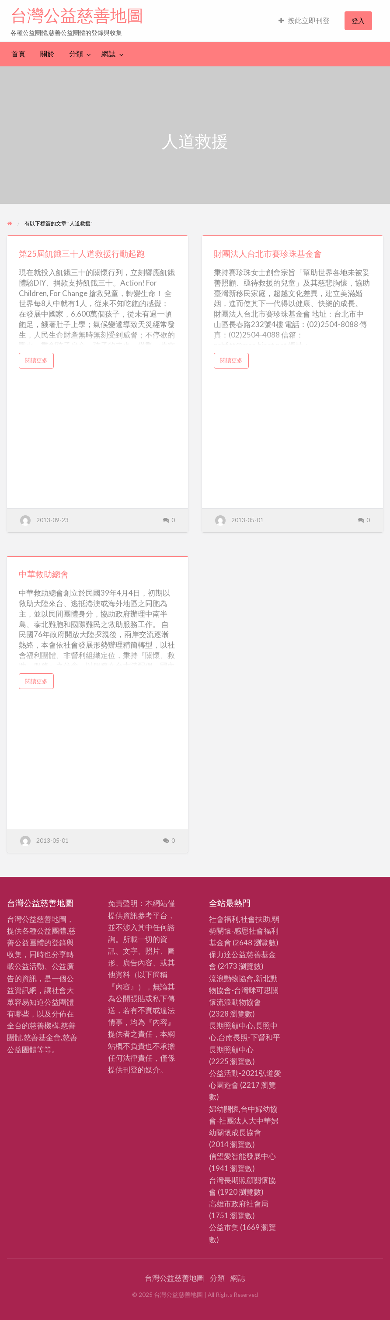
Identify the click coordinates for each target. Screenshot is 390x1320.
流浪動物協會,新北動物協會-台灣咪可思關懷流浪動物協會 (244, 990)
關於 (47, 54)
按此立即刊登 (304, 20)
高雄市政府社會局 (238, 1203)
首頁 (18, 54)
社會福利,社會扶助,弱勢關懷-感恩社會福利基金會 (244, 930)
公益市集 (224, 1227)
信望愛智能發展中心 (242, 1156)
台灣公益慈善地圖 (76, 15)
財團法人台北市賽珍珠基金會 (268, 253)
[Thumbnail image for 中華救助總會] (97, 556)
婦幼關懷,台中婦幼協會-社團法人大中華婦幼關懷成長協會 (244, 1120)
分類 (76, 54)
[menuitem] (304, 20)
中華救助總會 (44, 574)
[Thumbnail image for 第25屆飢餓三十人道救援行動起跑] (97, 235)
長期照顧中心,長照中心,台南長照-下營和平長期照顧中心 (244, 1037)
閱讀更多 (39, 362)
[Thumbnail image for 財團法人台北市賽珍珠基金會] (292, 235)
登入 (358, 20)
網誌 (108, 54)
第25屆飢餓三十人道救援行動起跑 (82, 253)
